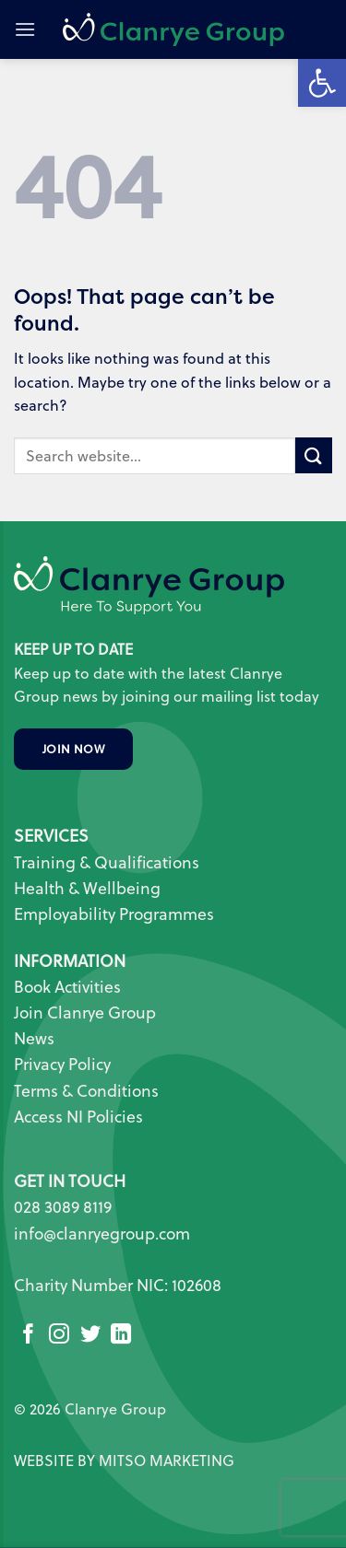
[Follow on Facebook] (28, 1335)
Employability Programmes (114, 913)
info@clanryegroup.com (102, 1233)
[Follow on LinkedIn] (121, 1335)
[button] (25, 29)
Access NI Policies (80, 1116)
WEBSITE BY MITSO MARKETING (124, 1460)
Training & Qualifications (106, 862)
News (34, 1038)
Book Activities (67, 986)
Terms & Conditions (86, 1090)
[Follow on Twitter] (90, 1335)
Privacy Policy (62, 1064)
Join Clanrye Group (85, 1012)
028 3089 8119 (63, 1206)
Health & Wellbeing (87, 888)
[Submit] (313, 455)
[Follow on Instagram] (59, 1335)
